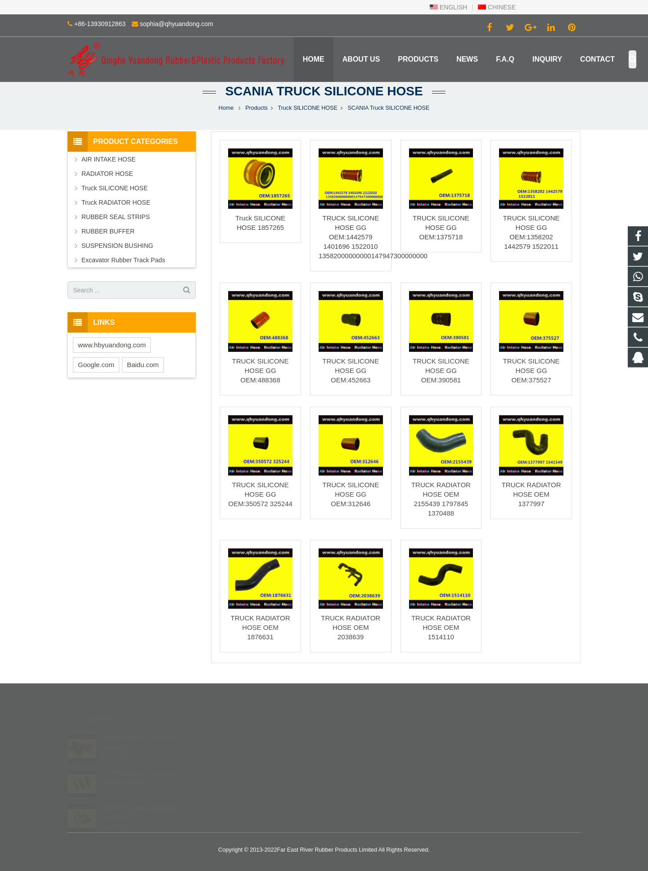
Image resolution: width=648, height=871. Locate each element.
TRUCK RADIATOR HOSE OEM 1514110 (441, 627)
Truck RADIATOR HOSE (115, 202)
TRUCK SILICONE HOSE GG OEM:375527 (531, 370)
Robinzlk (351, 790)
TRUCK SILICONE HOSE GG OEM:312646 (350, 494)
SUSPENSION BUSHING (117, 245)
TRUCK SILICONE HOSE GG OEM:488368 (260, 370)
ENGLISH (448, 7)
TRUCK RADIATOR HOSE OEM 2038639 (350, 627)
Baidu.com (143, 364)
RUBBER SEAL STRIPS (115, 216)
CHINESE (497, 7)
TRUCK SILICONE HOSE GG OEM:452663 (350, 370)
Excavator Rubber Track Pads (123, 260)
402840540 (355, 738)
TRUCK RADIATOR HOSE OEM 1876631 (260, 627)
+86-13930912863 (100, 23)
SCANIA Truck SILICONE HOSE (324, 91)
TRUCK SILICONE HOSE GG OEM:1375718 (441, 227)
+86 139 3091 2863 (364, 751)
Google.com (96, 364)
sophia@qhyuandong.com (176, 23)
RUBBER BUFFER (108, 231)
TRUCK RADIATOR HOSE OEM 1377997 (531, 494)
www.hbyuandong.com (112, 345)
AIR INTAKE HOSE (108, 159)
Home (226, 108)
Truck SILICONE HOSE (308, 108)
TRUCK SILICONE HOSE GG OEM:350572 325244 (260, 494)
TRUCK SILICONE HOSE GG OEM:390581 (441, 370)
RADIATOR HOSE (107, 173)
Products (256, 108)
